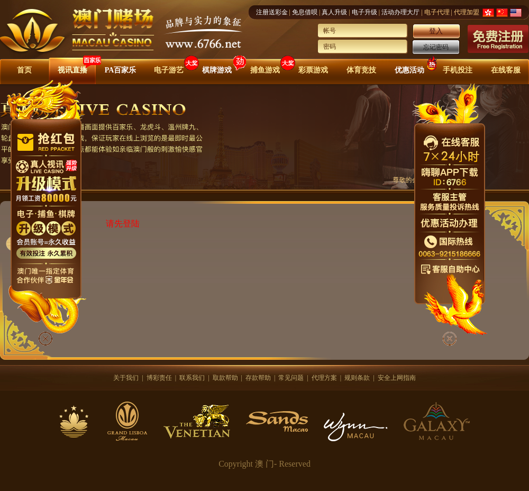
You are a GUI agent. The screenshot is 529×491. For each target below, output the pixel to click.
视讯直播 (72, 70)
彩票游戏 (313, 70)
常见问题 (291, 377)
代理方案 (324, 377)
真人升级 (334, 12)
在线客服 (506, 70)
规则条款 (357, 377)
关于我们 (126, 377)
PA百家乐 (120, 70)
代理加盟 (466, 12)
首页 (24, 70)
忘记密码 (436, 47)
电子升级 (364, 12)
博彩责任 (159, 377)
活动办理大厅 (400, 12)
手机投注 (457, 70)
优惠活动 (409, 70)
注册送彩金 (272, 12)
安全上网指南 (397, 377)
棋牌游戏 (217, 70)
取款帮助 (225, 377)
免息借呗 (304, 12)
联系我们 (192, 377)
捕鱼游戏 (265, 70)
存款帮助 (258, 377)
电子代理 (437, 12)
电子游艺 (169, 70)
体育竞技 (361, 70)
